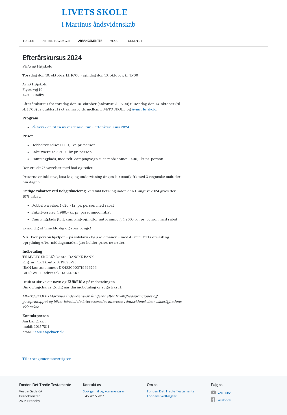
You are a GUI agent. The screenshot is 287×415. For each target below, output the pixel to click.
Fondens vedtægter (161, 396)
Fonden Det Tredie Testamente (170, 391)
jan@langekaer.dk (48, 332)
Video (114, 41)
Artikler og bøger (56, 41)
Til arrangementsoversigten (46, 358)
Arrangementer (90, 41)
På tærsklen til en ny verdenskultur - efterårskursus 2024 (80, 127)
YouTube (224, 393)
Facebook (223, 400)
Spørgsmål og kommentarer (104, 391)
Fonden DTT (135, 41)
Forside (29, 41)
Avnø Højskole (144, 109)
